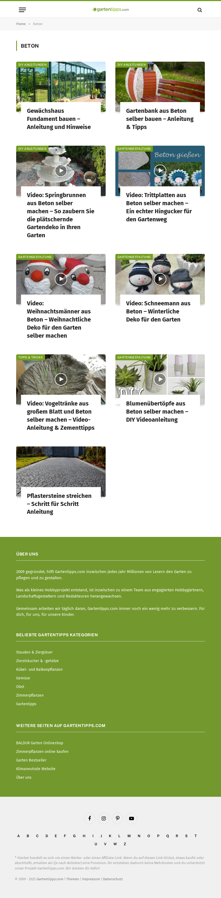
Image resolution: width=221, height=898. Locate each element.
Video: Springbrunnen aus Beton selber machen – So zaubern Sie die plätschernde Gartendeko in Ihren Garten (60, 215)
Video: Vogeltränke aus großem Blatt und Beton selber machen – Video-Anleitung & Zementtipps (61, 415)
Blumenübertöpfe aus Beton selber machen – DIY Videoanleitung (157, 411)
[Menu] (22, 10)
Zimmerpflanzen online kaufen (42, 751)
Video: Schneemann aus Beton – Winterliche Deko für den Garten (158, 311)
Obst (20, 686)
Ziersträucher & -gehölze (37, 661)
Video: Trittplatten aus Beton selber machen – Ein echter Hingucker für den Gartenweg (159, 207)
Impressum (91, 879)
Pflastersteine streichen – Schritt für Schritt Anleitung (59, 504)
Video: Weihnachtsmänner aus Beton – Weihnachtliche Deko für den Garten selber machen (59, 319)
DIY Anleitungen (32, 64)
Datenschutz (113, 879)
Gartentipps (26, 704)
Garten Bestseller (31, 760)
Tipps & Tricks (30, 357)
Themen (72, 879)
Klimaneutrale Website (36, 769)
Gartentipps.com (50, 879)
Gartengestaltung (134, 148)
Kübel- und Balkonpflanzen (39, 669)
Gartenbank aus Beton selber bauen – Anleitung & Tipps (160, 119)
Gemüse (23, 678)
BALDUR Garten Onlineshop (39, 743)
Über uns (24, 777)
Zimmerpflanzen (30, 695)
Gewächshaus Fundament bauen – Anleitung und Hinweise (59, 119)
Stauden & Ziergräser (34, 652)
